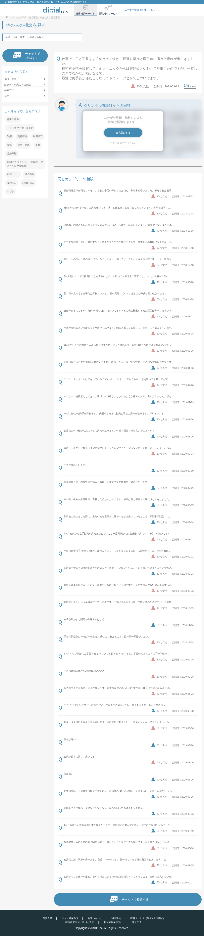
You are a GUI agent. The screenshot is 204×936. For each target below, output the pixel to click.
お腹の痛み (28, 182)
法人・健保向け (70, 918)
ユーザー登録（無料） (136, 9)
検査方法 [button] (9, 90)
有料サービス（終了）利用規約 (147, 918)
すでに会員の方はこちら (123, 143)
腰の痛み (12, 182)
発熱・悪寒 (23, 145)
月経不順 (12, 153)
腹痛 (9, 145)
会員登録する (123, 132)
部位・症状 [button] (10, 79)
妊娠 (9, 136)
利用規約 (116, 918)
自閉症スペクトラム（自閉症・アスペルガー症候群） (25, 164)
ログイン (156, 9)
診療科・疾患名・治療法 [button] (17, 84)
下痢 (37, 145)
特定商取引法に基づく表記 (79, 922)
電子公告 (137, 922)
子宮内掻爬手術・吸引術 (20, 127)
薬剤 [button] (6, 95)
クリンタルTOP (18, 17)
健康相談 (34, 17)
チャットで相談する (26, 56)
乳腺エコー (13, 174)
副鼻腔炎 (22, 136)
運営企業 (47, 918)
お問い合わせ (95, 918)
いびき (10, 191)
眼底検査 (38, 136)
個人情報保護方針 (113, 922)
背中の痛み (13, 119)
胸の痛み (29, 174)
